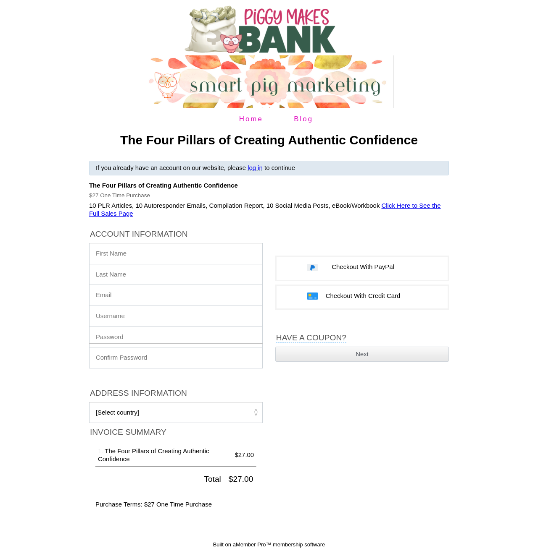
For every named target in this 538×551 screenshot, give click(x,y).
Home (251, 119)
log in (255, 167)
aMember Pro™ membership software (279, 544)
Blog (303, 119)
